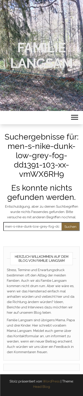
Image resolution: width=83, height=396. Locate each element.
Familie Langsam (41, 55)
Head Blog (41, 387)
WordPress (51, 381)
